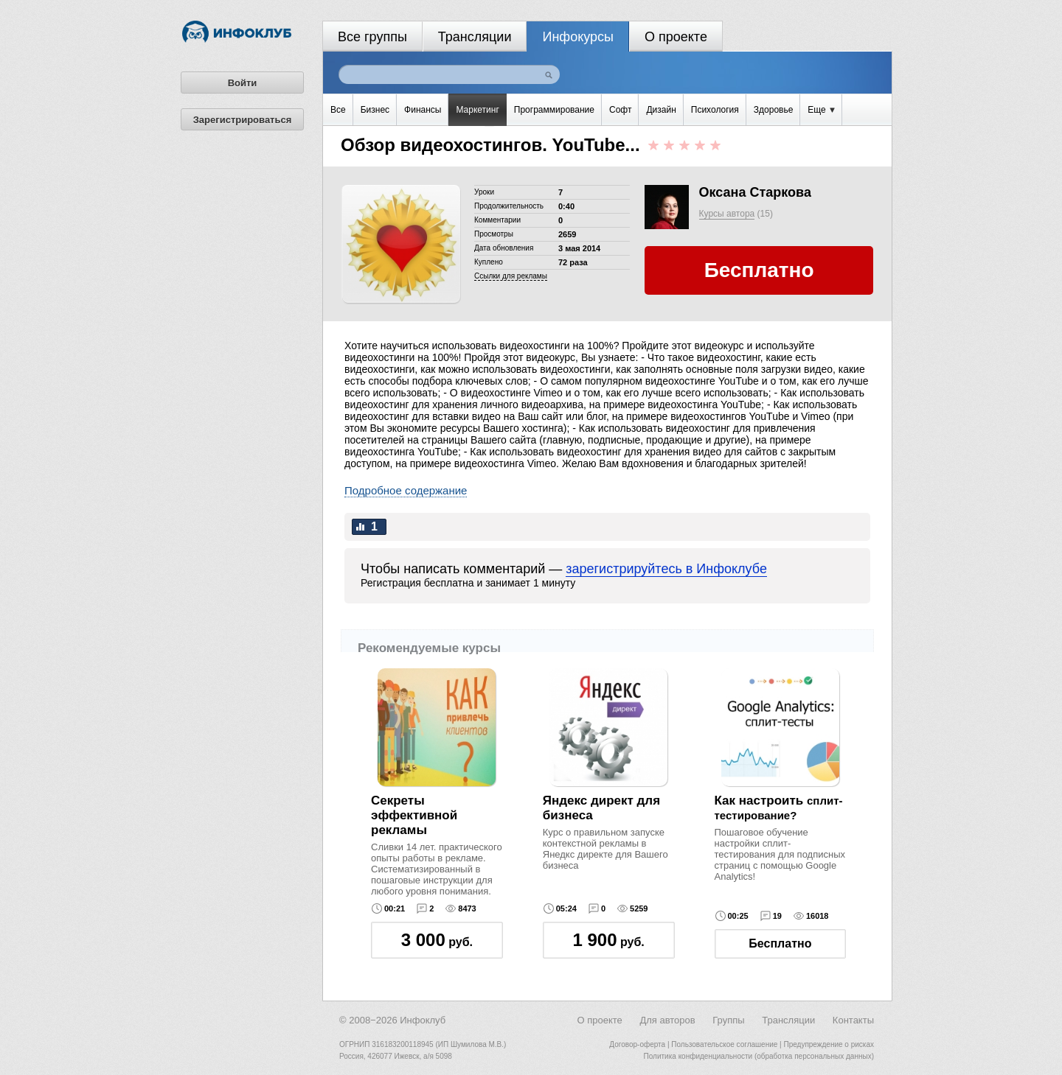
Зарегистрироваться (242, 119)
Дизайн (661, 110)
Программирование (554, 110)
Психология (715, 110)
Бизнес (375, 110)
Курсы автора (727, 214)
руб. (437, 940)
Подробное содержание (405, 490)
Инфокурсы (578, 36)
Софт (620, 110)
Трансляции (475, 36)
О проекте (676, 36)
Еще (821, 110)
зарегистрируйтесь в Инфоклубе (666, 568)
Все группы (372, 36)
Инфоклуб (422, 1020)
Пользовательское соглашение (724, 1044)
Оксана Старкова (755, 192)
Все (338, 110)
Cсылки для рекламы (510, 276)
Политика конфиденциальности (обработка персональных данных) (759, 1056)
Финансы (422, 110)
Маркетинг (477, 110)
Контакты (853, 1020)
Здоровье (774, 110)
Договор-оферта (637, 1044)
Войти (242, 82)
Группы (728, 1020)
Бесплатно (780, 943)
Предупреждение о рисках (828, 1044)
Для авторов (667, 1020)
